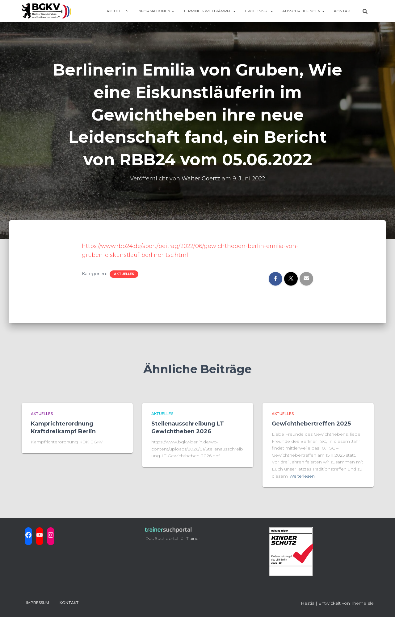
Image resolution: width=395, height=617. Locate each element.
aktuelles (124, 274)
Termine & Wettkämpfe (209, 11)
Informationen (155, 11)
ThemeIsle (362, 603)
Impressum (37, 602)
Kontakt (343, 11)
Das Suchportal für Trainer (172, 538)
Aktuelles (117, 11)
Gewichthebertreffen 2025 (311, 423)
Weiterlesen (302, 476)
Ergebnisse (259, 11)
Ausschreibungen (303, 11)
